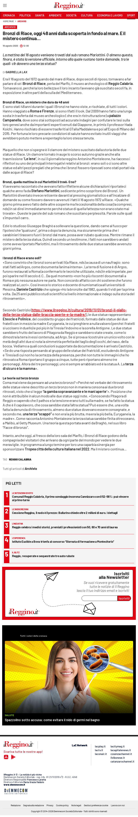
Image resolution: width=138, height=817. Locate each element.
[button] (131, 23)
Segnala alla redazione (33, 805)
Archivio (21, 21)
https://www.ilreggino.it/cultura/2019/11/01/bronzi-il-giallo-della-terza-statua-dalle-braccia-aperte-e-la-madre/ (65, 312)
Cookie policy (62, 805)
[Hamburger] (5, 6)
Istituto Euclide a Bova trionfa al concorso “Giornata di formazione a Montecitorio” (63, 541)
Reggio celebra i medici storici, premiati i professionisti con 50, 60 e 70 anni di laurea (65, 527)
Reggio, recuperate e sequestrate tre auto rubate (43, 556)
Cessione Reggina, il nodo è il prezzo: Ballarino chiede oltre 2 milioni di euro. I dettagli (65, 512)
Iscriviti (124, 598)
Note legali (76, 805)
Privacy (50, 805)
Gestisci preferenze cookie (96, 805)
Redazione (15, 805)
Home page (8, 21)
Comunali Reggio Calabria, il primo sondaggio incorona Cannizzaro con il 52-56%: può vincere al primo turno (70, 498)
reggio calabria (20, 459)
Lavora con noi (118, 805)
